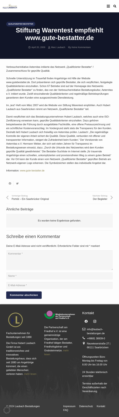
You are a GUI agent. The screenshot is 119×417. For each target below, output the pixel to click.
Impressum (69, 406)
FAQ (65, 410)
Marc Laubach (58, 47)
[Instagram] (95, 321)
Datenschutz (86, 406)
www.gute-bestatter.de (31, 170)
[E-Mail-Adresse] (59, 285)
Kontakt (101, 406)
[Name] (59, 276)
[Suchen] (115, 6)
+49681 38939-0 (96, 338)
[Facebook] (86, 321)
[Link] (9, 6)
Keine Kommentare (81, 47)
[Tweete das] (17, 183)
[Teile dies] (10, 183)
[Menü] (108, 6)
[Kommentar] (59, 260)
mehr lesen (30, 374)
